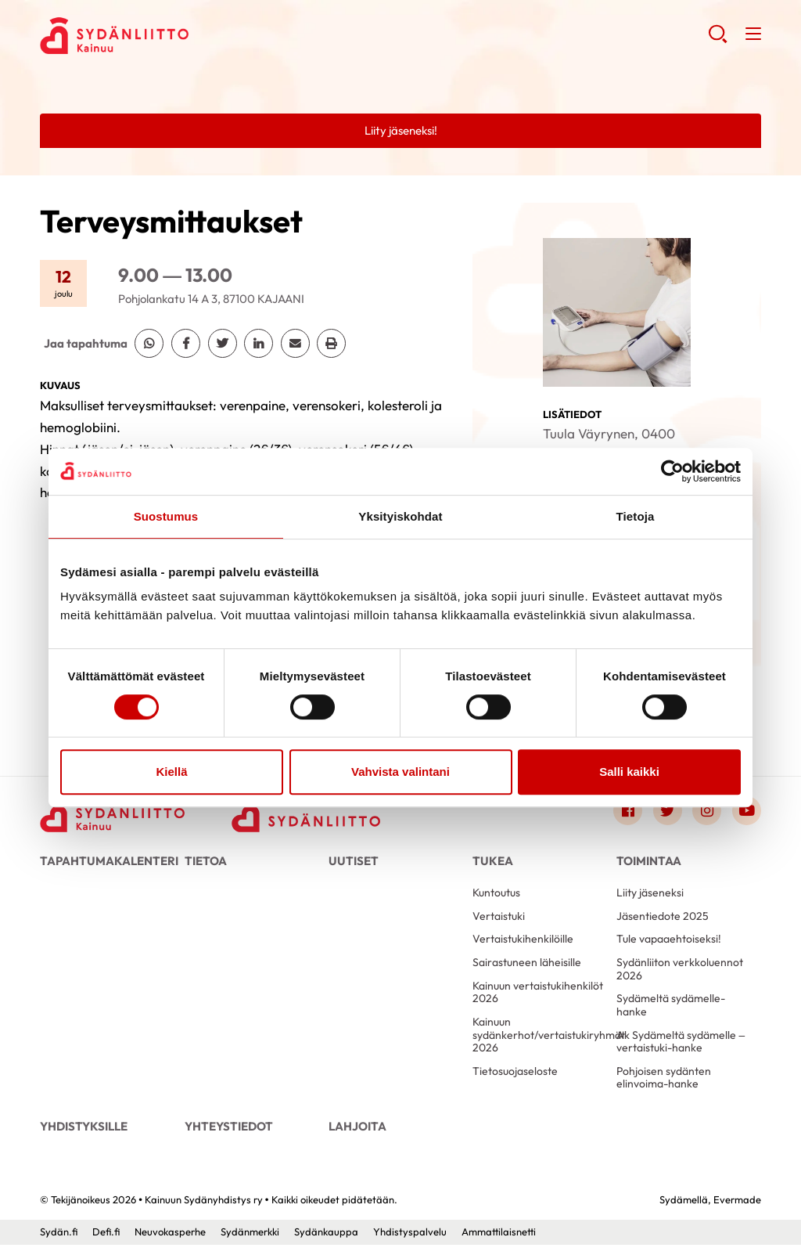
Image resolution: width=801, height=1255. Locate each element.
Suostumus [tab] (166, 516)
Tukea (491, 862)
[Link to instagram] (705, 811)
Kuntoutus (496, 896)
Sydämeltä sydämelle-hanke (670, 1011)
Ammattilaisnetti (497, 1241)
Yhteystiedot (226, 1134)
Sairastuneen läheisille (526, 967)
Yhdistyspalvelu (408, 1241)
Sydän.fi (58, 1241)
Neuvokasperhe (168, 1241)
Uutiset (352, 862)
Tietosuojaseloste (515, 1079)
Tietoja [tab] (635, 516)
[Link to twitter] (666, 811)
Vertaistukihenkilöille (522, 943)
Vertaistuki (498, 919)
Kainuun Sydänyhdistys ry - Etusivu (165, 36)
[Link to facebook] (625, 811)
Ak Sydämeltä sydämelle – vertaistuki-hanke (680, 1048)
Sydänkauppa (325, 1241)
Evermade (737, 1209)
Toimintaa (646, 862)
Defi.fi (105, 1241)
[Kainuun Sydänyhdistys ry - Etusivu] (114, 815)
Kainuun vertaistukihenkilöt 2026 (537, 998)
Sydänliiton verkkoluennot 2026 (679, 973)
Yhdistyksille (82, 1134)
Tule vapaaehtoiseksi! (668, 943)
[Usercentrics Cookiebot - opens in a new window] (672, 471)
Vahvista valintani (400, 771)
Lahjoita (355, 1134)
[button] (717, 39)
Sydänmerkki (248, 1241)
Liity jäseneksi (650, 896)
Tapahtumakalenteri (104, 862)
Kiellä (171, 771)
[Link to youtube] (746, 811)
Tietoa (204, 862)
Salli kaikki (629, 771)
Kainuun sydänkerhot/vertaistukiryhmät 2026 (538, 1041)
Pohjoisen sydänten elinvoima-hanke (663, 1085)
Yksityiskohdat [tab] (400, 516)
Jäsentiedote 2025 (662, 919)
